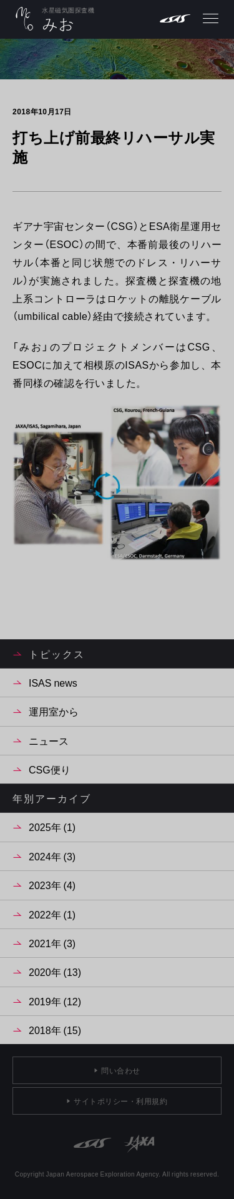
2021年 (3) (52, 942)
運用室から (54, 711)
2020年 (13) (55, 971)
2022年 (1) (52, 914)
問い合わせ (120, 1070)
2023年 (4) (52, 884)
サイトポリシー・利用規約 (120, 1101)
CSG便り (50, 769)
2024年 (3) (52, 855)
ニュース (49, 740)
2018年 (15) (55, 1029)
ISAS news (53, 682)
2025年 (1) (52, 826)
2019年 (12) (55, 1000)
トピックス (57, 653)
